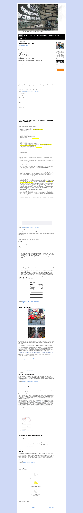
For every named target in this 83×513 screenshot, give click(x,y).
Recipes (25, 35)
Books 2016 (29, 447)
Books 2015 (25, 447)
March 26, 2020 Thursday (24, 307)
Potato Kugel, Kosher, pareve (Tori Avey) (28, 231)
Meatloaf (20, 95)
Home (20, 35)
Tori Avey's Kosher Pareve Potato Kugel (24, 237)
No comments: (36, 91)
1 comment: (33, 462)
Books (22, 447)
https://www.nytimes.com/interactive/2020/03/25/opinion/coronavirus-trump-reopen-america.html (35, 352)
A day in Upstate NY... (23, 467)
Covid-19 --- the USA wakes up (26, 374)
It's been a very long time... (25, 386)
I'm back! (20, 451)
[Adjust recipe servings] (28, 278)
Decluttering (32, 35)
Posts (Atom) (25, 509)
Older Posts (51, 507)
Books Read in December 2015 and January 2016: (30, 435)
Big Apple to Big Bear (23, 38)
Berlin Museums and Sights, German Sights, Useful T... (48, 35)
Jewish (22, 302)
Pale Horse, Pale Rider (39, 401)
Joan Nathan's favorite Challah (26, 43)
